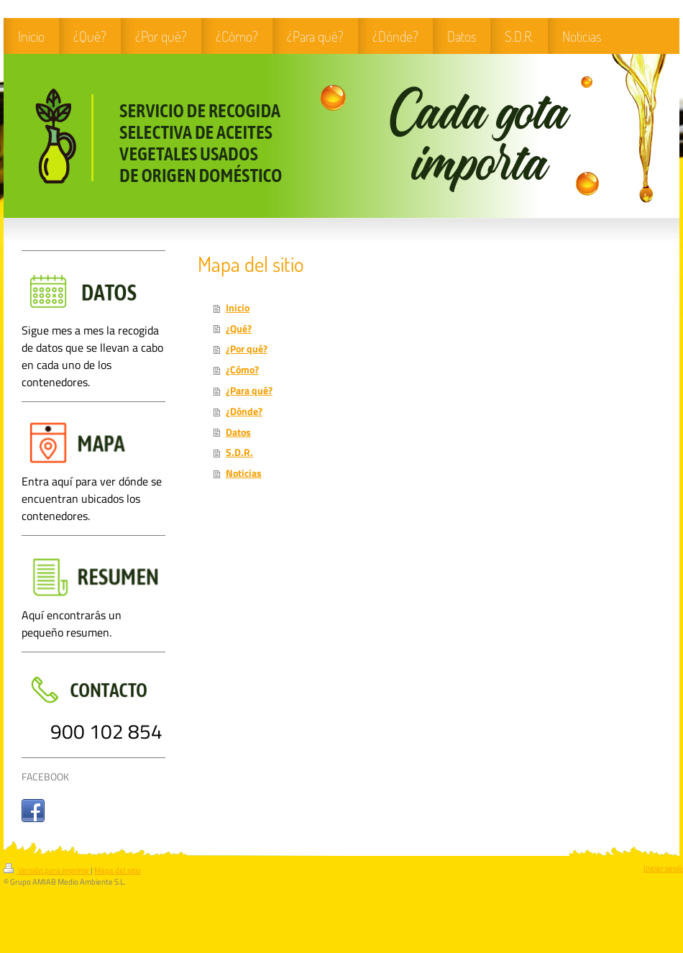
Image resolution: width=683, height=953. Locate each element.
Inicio (237, 308)
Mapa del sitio (117, 870)
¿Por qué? (246, 349)
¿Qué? (239, 329)
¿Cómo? (242, 370)
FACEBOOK (45, 777)
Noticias (244, 473)
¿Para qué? (249, 390)
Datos (238, 432)
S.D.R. (239, 452)
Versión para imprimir (47, 870)
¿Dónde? (244, 411)
